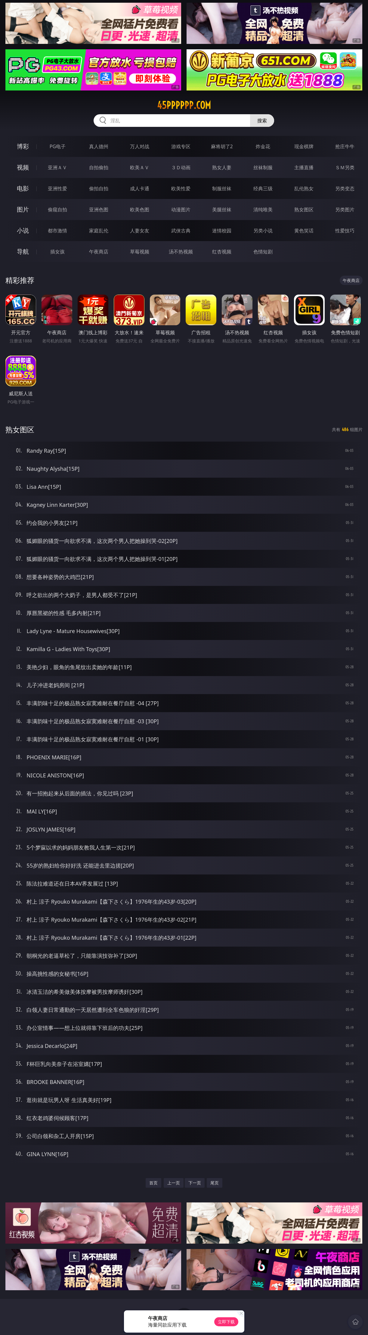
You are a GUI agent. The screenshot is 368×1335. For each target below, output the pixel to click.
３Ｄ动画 (180, 167)
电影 (23, 188)
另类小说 (263, 230)
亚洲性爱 (57, 188)
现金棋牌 (304, 146)
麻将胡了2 (222, 146)
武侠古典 (180, 230)
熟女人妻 (221, 167)
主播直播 (304, 167)
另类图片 (344, 209)
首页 (153, 1183)
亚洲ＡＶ (57, 167)
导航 (23, 251)
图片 (23, 209)
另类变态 (344, 188)
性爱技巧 (344, 230)
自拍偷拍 (98, 167)
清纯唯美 (263, 209)
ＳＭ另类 (344, 167)
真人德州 (98, 146)
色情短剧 (263, 251)
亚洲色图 (98, 209)
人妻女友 (139, 230)
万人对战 (139, 146)
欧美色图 (139, 209)
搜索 (262, 120)
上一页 (173, 1183)
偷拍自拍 (98, 188)
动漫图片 (180, 209)
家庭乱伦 (98, 230)
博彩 (23, 146)
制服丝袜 (221, 188)
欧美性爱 (180, 188)
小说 (23, 230)
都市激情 (57, 230)
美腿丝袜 (221, 209)
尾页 (214, 1183)
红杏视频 (221, 251)
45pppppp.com (184, 105)
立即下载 (226, 1321)
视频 (23, 167)
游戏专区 (180, 146)
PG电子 (58, 146)
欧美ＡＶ (139, 167)
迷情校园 (221, 230)
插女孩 (57, 251)
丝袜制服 (263, 167)
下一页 (194, 1183)
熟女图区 (304, 209)
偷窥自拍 (57, 209)
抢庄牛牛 (344, 146)
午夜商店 (98, 251)
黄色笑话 (304, 230)
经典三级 (263, 188)
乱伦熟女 (304, 188)
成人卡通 (139, 188)
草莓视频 (139, 251)
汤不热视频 (181, 251)
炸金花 (263, 146)
